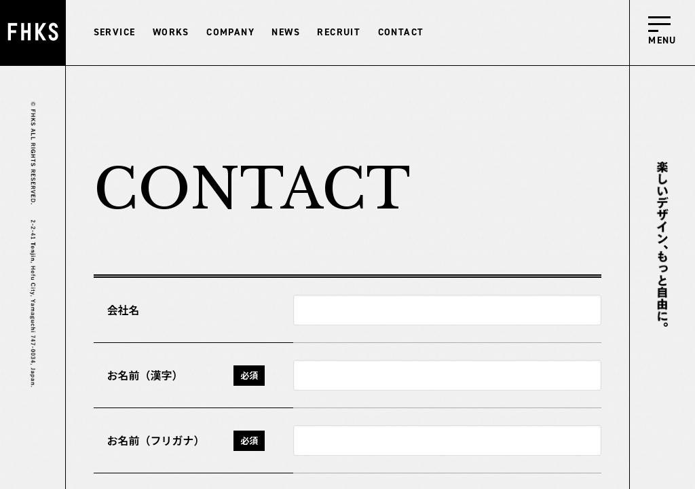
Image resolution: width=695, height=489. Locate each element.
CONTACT (401, 32)
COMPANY (230, 32)
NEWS (285, 32)
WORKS (171, 32)
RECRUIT (338, 32)
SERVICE (115, 32)
